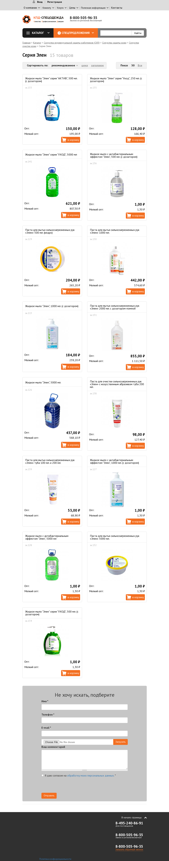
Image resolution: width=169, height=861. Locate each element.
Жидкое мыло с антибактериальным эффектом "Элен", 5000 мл (46, 537)
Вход (39, 1)
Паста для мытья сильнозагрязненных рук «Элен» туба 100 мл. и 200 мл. (50, 461)
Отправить (49, 795)
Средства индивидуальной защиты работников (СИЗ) (72, 42)
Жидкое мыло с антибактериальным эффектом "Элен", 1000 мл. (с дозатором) (114, 461)
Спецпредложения (78, 33)
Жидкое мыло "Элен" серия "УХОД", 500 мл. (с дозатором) (51, 613)
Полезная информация (93, 7)
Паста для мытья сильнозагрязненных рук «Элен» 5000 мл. (114, 537)
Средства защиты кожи (114, 42)
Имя (44, 701)
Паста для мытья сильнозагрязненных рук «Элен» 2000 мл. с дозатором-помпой (114, 307)
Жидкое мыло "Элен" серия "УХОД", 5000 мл (51, 154)
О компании (30, 7)
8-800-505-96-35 (83, 17)
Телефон (47, 714)
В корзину (73, 140)
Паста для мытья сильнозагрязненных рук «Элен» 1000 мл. (114, 231)
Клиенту (47, 7)
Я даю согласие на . (78, 775)
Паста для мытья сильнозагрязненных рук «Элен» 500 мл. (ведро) (50, 231)
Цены (72, 7)
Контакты (116, 7)
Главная (26, 42)
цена (84, 65)
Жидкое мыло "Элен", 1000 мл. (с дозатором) (51, 306)
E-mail (46, 727)
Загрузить (120, 741)
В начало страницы (132, 817)
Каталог (39, 33)
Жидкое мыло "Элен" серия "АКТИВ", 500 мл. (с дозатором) (51, 80)
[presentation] (96, 786)
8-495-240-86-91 (129, 823)
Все (140, 65)
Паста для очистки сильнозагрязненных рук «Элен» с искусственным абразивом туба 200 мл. (117, 384)
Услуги (60, 7)
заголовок (97, 65)
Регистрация (54, 1)
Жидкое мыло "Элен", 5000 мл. (43, 382)
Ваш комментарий (53, 747)
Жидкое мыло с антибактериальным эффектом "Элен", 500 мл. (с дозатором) (113, 155)
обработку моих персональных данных (90, 775)
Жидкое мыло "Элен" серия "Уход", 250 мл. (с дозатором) (116, 80)
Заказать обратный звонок (129, 849)
